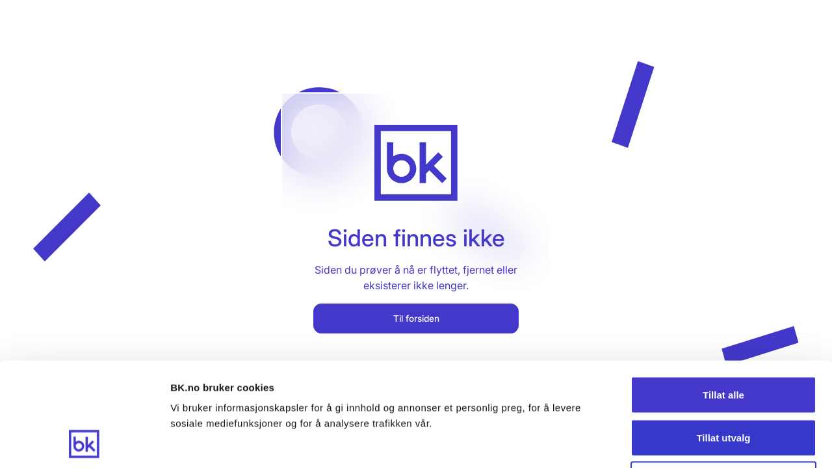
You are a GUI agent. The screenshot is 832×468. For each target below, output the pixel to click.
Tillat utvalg (723, 340)
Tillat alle (723, 297)
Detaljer (692, 442)
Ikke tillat (723, 382)
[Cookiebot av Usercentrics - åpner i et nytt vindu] (84, 442)
